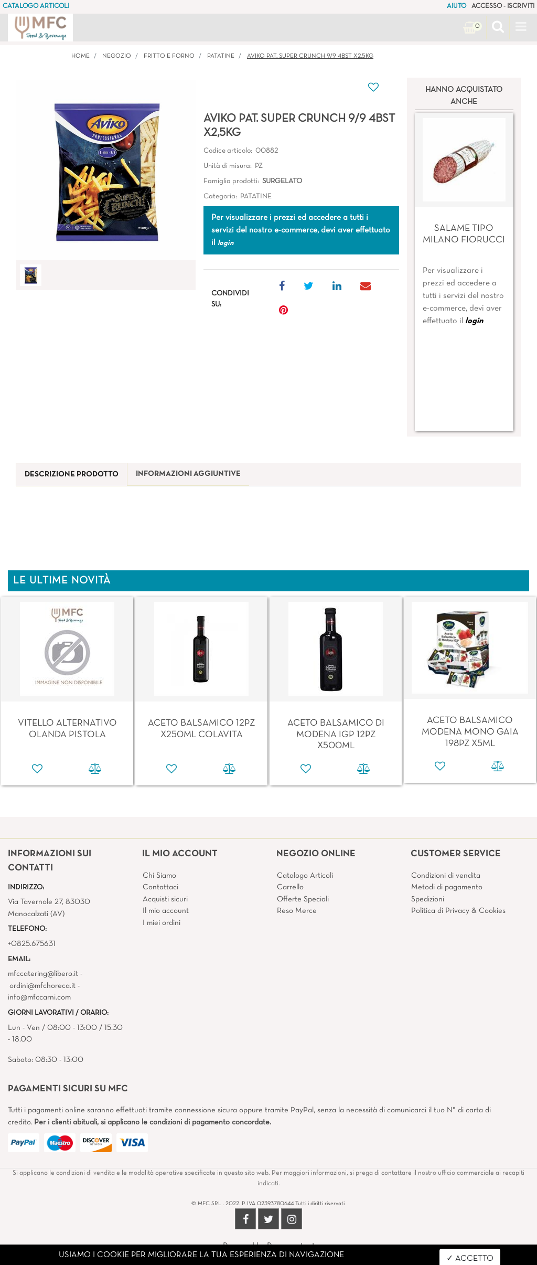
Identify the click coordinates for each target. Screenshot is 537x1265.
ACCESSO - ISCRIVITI (502, 6)
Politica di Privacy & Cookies (458, 911)
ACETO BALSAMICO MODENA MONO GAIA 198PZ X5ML (470, 732)
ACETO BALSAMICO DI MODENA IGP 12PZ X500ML (335, 734)
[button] (498, 28)
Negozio (116, 56)
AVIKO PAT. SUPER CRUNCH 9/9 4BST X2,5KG (310, 56)
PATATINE (220, 56)
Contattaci (160, 887)
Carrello (290, 887)
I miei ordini (161, 923)
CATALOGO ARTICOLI (36, 6)
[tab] (71, 474)
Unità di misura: (227, 166)
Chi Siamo (159, 875)
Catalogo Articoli (305, 875)
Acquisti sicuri (165, 899)
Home (80, 56)
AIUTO (456, 6)
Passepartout (291, 1246)
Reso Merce (297, 911)
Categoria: (220, 196)
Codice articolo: (227, 150)
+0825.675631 (32, 944)
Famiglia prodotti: (231, 181)
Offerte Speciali (303, 899)
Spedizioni (427, 899)
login (474, 321)
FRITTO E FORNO (169, 56)
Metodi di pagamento (446, 887)
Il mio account (166, 911)
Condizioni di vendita (445, 875)
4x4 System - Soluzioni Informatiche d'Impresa (291, 1258)
